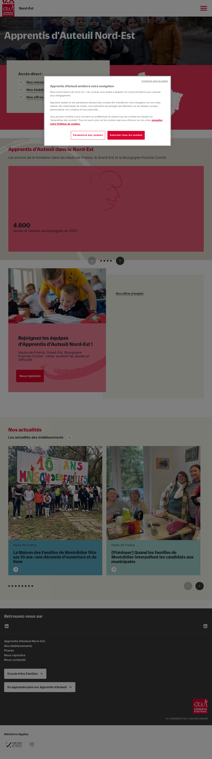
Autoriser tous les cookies (126, 135)
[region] (107, 111)
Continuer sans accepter (155, 81)
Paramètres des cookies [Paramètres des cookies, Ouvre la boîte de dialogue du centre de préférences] (88, 135)
